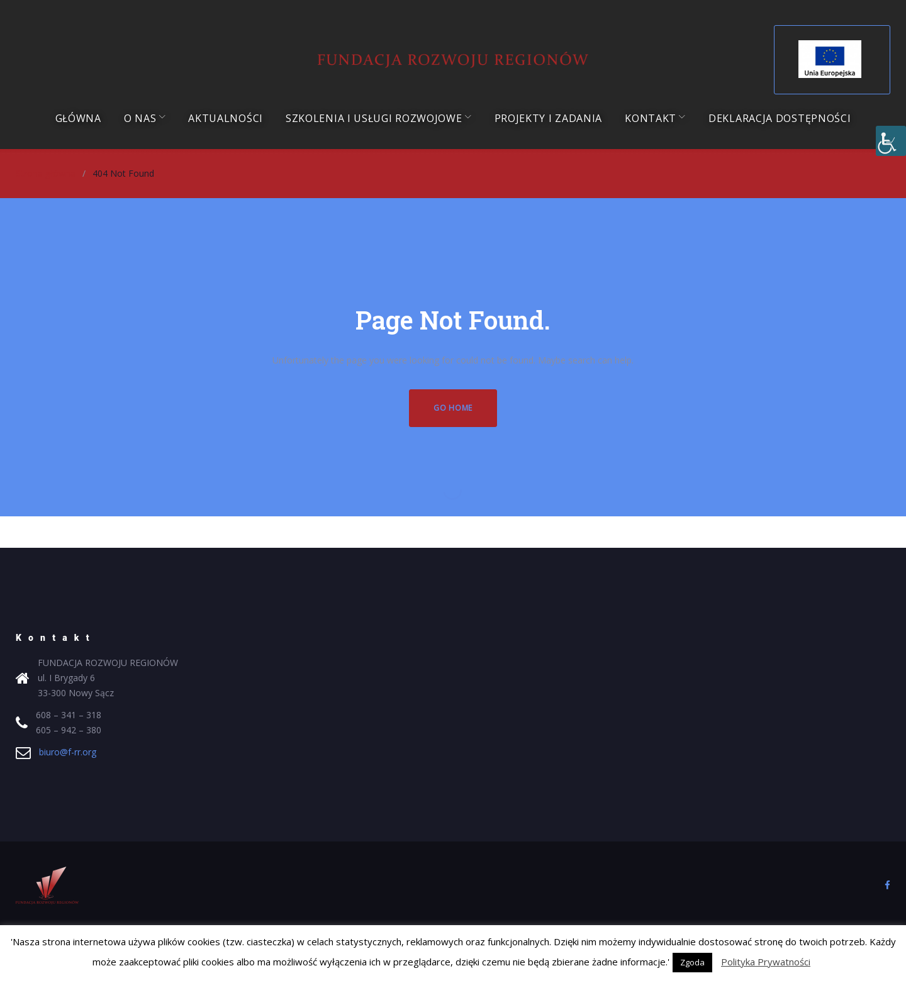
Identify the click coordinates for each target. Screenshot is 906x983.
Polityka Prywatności (765, 961)
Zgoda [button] (692, 962)
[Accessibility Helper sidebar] (891, 141)
